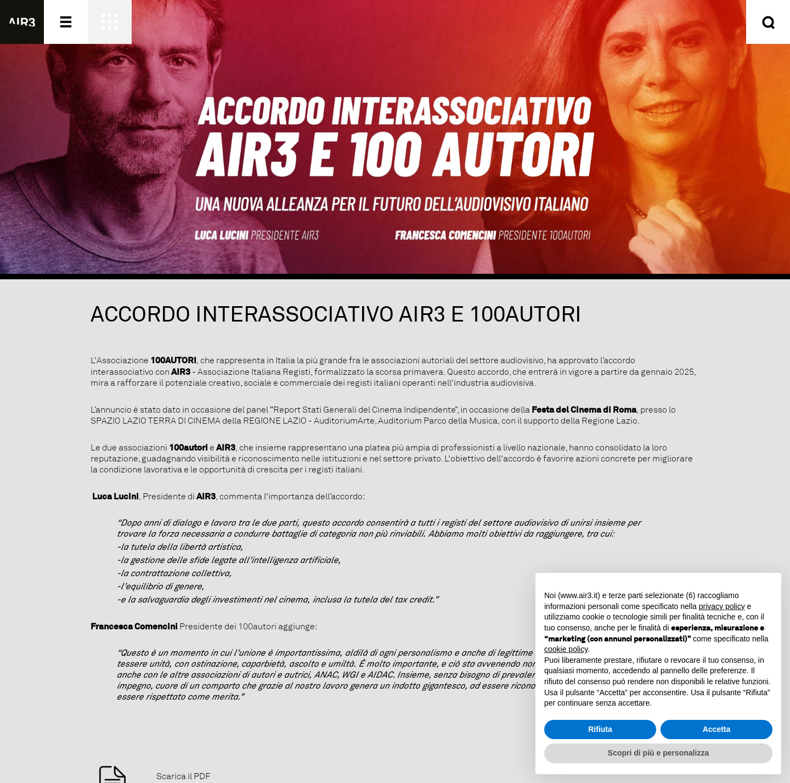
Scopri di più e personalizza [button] (658, 752)
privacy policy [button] (722, 606)
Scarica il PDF (183, 776)
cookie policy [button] (566, 649)
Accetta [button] (717, 729)
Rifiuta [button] (600, 729)
